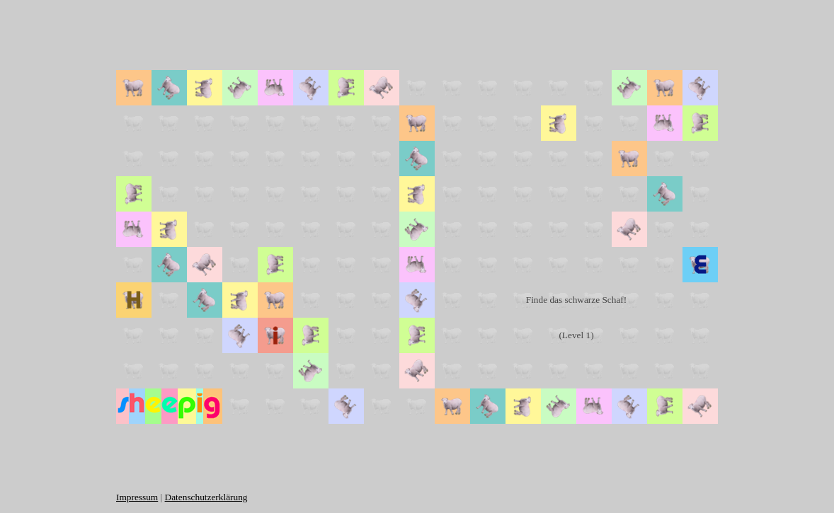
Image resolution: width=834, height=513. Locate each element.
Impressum (137, 497)
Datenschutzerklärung (206, 497)
